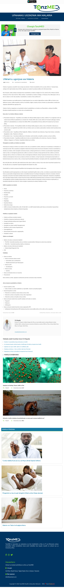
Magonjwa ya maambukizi (19, 82)
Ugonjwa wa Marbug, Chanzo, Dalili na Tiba (13, 385)
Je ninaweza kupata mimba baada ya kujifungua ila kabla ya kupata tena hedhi (22, 344)
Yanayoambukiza (44, 18)
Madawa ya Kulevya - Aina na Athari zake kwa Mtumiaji (17, 349)
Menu (6, 6)
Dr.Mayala (7, 82)
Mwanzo (23, 18)
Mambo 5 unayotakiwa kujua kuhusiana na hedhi (16, 342)
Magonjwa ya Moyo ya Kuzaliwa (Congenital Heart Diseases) (18, 351)
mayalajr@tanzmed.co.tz (21, 332)
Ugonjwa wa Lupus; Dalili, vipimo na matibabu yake (16, 346)
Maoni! (33, 82)
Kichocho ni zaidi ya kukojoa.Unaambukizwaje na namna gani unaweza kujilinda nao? (23, 418)
